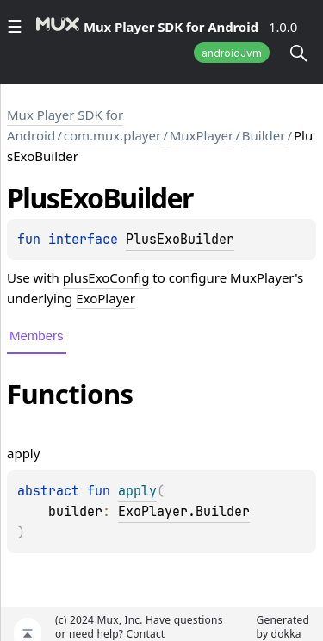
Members (36, 335)
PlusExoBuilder (180, 239)
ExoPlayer (105, 298)
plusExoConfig (106, 277)
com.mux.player (112, 135)
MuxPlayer (201, 135)
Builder (264, 135)
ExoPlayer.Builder (184, 511)
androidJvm (232, 53)
